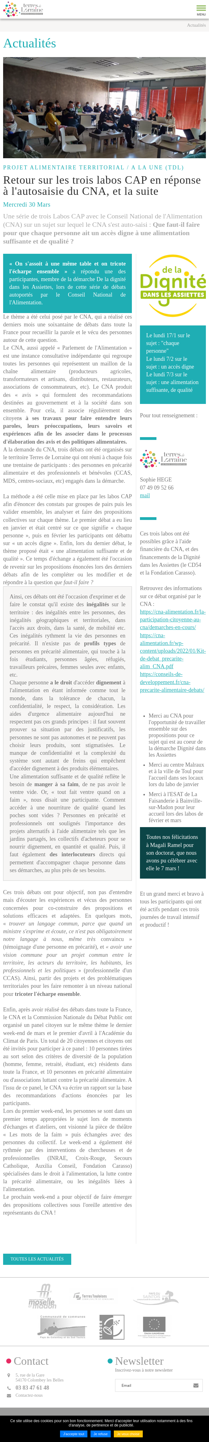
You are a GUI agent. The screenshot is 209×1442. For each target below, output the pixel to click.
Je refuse (101, 1434)
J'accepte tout (73, 1434)
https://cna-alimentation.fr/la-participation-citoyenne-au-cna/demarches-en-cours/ (173, 619)
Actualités (196, 25)
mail (145, 495)
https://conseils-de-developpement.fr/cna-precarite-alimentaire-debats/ (172, 682)
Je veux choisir (128, 1434)
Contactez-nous (29, 1395)
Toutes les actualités (37, 1259)
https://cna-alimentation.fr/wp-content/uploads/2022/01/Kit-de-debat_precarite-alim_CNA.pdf (173, 651)
